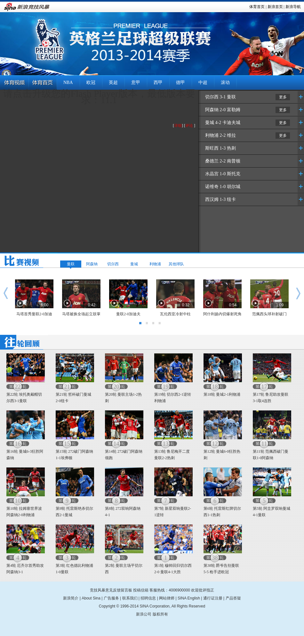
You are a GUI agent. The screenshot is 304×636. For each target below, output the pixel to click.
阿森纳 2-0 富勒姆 (222, 109)
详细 (178, 125)
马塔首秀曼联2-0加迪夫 (34, 316)
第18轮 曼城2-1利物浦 (222, 394)
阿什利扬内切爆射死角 (222, 314)
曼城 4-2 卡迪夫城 (222, 122)
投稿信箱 (140, 590)
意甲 (135, 82)
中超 (202, 82)
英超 (113, 82)
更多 (283, 97)
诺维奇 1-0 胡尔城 (222, 186)
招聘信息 (148, 598)
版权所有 (160, 614)
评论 (189, 125)
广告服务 (111, 598)
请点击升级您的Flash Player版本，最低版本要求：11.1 (99, 96)
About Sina (91, 598)
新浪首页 (275, 6)
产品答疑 (233, 598)
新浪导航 (293, 6)
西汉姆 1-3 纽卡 (220, 199)
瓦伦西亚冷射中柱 (175, 314)
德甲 (180, 82)
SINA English (189, 598)
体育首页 (257, 6)
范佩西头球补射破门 (269, 314)
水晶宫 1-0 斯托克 (222, 173)
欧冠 (90, 82)
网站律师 (166, 598)
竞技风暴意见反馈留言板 (111, 590)
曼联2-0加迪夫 (128, 314)
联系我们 (130, 598)
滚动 (225, 82)
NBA (68, 82)
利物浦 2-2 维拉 (220, 135)
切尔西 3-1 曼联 (220, 97)
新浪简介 (70, 598)
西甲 (158, 82)
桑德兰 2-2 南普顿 (222, 161)
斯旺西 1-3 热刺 (220, 148)
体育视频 (14, 82)
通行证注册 (212, 598)
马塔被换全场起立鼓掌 (81, 314)
